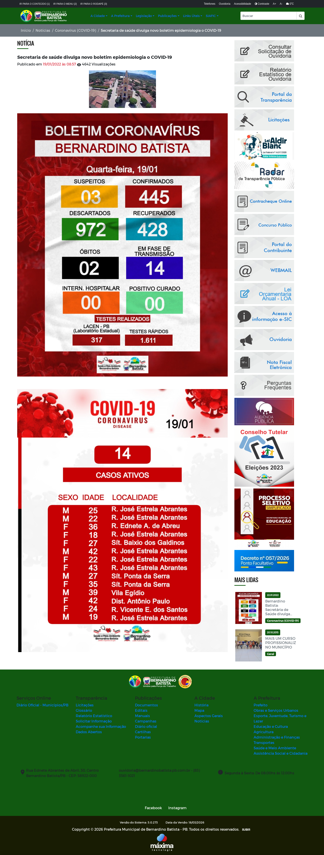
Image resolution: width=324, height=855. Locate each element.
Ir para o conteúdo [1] (34, 3)
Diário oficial (146, 726)
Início (26, 30)
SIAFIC (211, 16)
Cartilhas (143, 732)
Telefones (209, 3)
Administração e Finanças (277, 737)
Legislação (144, 16)
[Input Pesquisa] (269, 15)
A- (281, 3)
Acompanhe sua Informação (101, 726)
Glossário (84, 710)
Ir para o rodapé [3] (93, 3)
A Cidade (97, 16)
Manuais (142, 716)
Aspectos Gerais (208, 716)
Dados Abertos (89, 732)
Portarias (143, 737)
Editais (141, 710)
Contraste (262, 3)
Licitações (85, 705)
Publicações (167, 16)
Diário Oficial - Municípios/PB (42, 705)
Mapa (199, 710)
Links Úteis (191, 16)
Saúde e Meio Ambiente (275, 748)
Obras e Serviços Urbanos (276, 710)
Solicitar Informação (94, 721)
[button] (300, 15)
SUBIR (246, 829)
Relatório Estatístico (94, 716)
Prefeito (260, 705)
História (201, 705)
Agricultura (264, 732)
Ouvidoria (224, 3)
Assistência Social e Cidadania (280, 753)
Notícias (43, 30)
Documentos (146, 705)
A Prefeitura (120, 16)
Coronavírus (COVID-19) (75, 30)
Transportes (264, 742)
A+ (274, 3)
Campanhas (145, 721)
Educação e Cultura (271, 726)
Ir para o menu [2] (65, 3)
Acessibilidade (242, 3)
